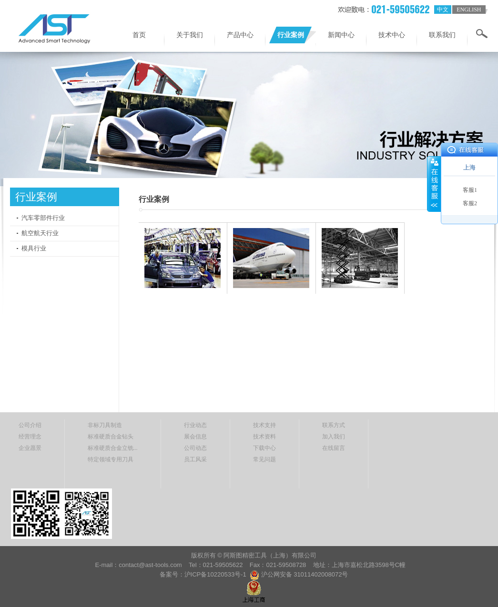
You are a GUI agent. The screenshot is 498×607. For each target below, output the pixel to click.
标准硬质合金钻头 (110, 436)
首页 (139, 35)
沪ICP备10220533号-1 (216, 574)
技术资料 (264, 436)
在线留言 (333, 448)
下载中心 (264, 448)
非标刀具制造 (105, 425)
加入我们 (333, 436)
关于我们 (189, 35)
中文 (442, 9)
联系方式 (333, 425)
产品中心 (240, 35)
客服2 (470, 203)
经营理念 (30, 436)
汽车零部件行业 (43, 217)
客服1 (470, 190)
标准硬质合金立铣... (113, 448)
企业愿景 (30, 448)
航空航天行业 (40, 233)
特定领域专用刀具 (110, 459)
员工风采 (195, 459)
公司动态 (195, 448)
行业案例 (290, 35)
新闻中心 (341, 35)
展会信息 (195, 436)
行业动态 (195, 425)
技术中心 (391, 35)
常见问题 (264, 459)
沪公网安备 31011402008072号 (304, 574)
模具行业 (33, 248)
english (468, 9)
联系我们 (442, 35)
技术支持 (264, 425)
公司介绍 (30, 425)
